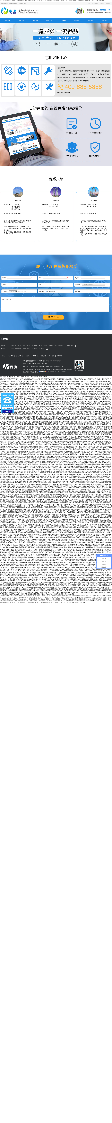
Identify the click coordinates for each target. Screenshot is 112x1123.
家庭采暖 (34, 349)
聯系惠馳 (108, 3)
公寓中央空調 (26, 349)
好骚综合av (84, 600)
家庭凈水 (41, 349)
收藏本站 (90, 3)
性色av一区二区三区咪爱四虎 (31, 599)
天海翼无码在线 (96, 597)
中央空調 (21, 20)
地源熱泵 (60, 345)
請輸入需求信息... (55, 304)
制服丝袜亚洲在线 (106, 597)
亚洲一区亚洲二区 (80, 599)
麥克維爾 (34, 345)
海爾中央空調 (53, 345)
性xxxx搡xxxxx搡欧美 (74, 600)
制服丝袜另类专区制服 (84, 597)
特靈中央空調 (26, 345)
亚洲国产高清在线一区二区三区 (44, 595)
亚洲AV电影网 (27, 597)
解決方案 (49, 20)
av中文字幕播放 (15, 595)
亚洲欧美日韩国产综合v (38, 597)
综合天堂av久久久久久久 (70, 597)
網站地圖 (58, 361)
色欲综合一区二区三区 (66, 602)
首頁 (3, 356)
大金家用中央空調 (16, 349)
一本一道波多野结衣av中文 (96, 595)
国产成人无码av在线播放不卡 (62, 595)
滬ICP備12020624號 (50, 361)
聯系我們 (104, 20)
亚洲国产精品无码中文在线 (15, 599)
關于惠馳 (90, 20)
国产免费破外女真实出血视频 (79, 595)
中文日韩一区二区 (99, 600)
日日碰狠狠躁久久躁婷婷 (25, 602)
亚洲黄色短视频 (4, 602)
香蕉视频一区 (105, 599)
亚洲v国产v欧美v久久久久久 (54, 597)
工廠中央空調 (69, 345)
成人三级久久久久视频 (68, 599)
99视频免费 (3, 599)
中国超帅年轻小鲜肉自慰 (27, 595)
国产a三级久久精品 (37, 602)
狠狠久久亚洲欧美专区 (47, 599)
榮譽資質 (76, 20)
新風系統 (35, 20)
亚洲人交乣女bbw (17, 597)
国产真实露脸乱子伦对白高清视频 (38, 600)
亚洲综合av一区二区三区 (60, 600)
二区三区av (57, 599)
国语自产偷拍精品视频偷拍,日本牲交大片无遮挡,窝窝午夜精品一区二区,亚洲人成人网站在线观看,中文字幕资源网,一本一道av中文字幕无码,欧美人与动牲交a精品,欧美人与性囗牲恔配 (52, 0)
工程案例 (63, 20)
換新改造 (18, 356)
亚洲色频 (90, 600)
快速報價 (35, 356)
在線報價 (96, 3)
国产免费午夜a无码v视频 (21, 600)
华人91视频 (108, 600)
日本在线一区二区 (79, 602)
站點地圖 (102, 3)
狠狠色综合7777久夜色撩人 (52, 602)
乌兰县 (50, 600)
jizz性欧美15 (13, 602)
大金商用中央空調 (16, 345)
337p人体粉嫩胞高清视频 (93, 599)
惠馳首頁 (8, 20)
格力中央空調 (43, 345)
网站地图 (106, 378)
